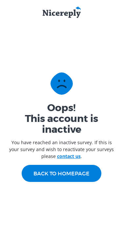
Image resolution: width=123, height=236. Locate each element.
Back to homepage (61, 173)
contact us (69, 156)
